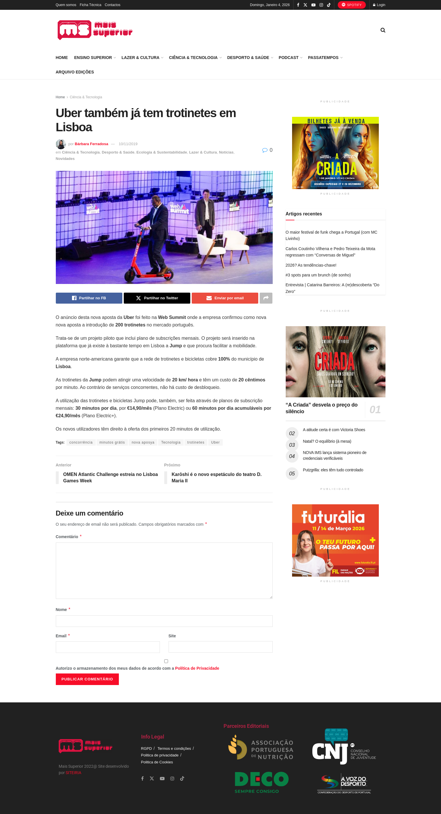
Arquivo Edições (75, 72)
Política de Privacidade (197, 668)
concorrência (81, 442)
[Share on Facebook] (89, 298)
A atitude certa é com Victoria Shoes (334, 429)
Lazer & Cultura (140, 57)
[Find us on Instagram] (172, 778)
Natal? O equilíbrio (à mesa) (327, 441)
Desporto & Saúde (248, 57)
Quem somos (66, 5)
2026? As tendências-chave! (311, 265)
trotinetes (195, 442)
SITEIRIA (73, 772)
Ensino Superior (93, 57)
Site (172, 636)
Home (62, 57)
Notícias (226, 152)
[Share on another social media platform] (266, 298)
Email (63, 636)
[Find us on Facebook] (142, 778)
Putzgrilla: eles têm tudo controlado (333, 470)
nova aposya (143, 442)
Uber (215, 442)
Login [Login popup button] (379, 5)
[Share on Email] (225, 298)
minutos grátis (112, 442)
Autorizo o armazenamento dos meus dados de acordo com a (137, 668)
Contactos (112, 5)
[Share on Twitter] (157, 298)
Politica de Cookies (157, 762)
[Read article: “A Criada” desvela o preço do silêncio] (335, 362)
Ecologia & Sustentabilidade (161, 152)
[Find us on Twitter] (152, 778)
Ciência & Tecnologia (193, 57)
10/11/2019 (128, 144)
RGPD (146, 748)
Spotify (352, 5)
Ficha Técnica (90, 5)
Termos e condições (174, 748)
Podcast (288, 57)
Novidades (65, 158)
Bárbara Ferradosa (91, 144)
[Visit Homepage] (95, 30)
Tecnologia (170, 442)
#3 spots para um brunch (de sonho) (318, 275)
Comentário (69, 537)
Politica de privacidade (160, 755)
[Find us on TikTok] (329, 5)
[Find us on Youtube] (162, 778)
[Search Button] (383, 30)
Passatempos (323, 57)
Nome (63, 609)
